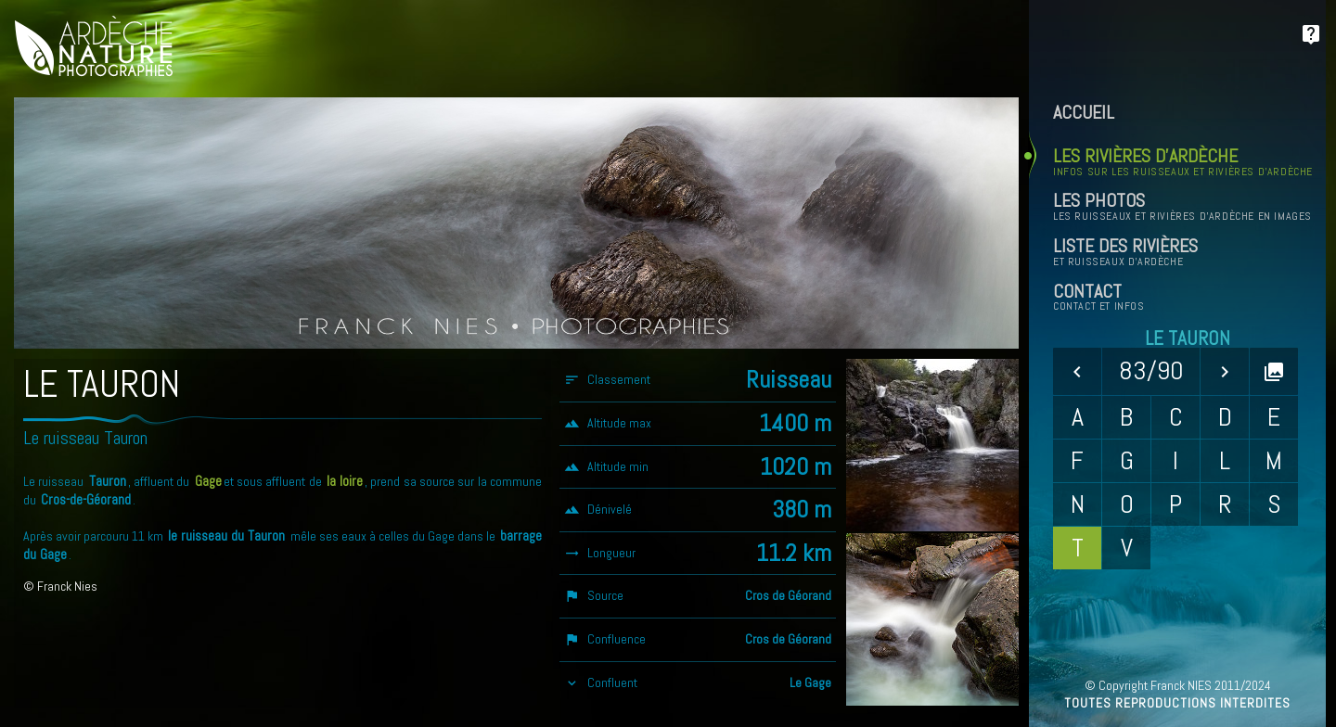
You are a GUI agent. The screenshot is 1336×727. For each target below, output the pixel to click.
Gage (208, 481)
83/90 (1151, 370)
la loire (345, 481)
